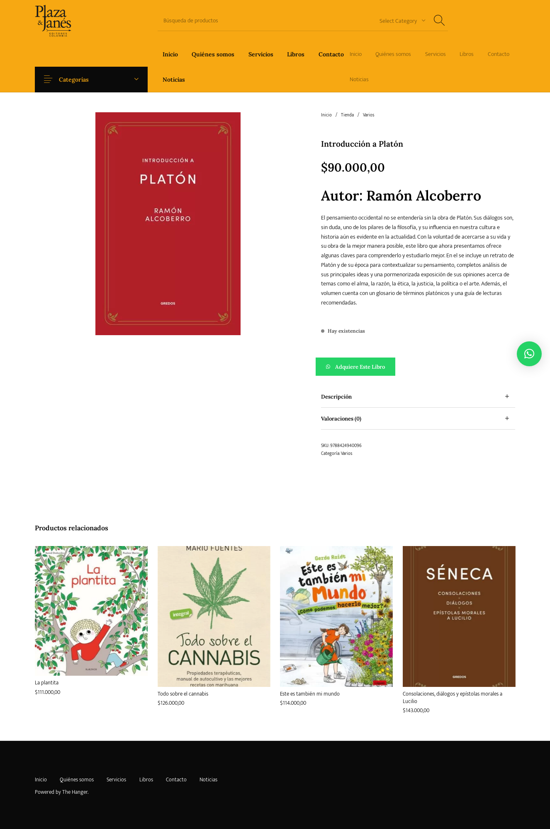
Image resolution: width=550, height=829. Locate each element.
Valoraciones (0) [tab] (341, 418)
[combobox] (399, 20)
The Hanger (75, 792)
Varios (368, 115)
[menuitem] (170, 54)
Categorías (80, 79)
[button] (418, 367)
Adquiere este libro (360, 366)
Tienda (347, 115)
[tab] (418, 397)
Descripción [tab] (336, 396)
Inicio (326, 115)
